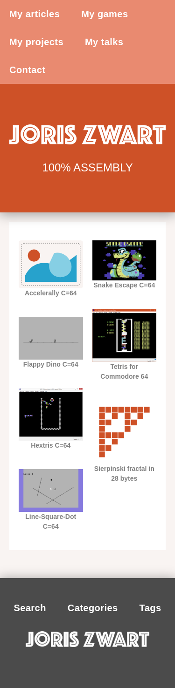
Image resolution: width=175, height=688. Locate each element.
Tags (150, 608)
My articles (34, 14)
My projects (36, 42)
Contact (27, 70)
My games (104, 14)
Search (30, 608)
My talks (104, 42)
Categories (93, 608)
